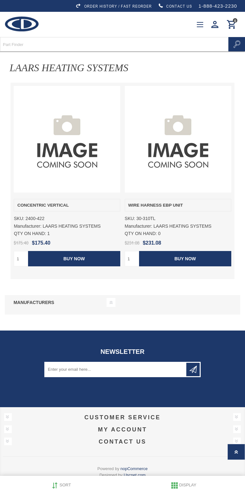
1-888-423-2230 (217, 6)
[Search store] (114, 44)
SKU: (19, 218)
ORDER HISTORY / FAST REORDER (113, 6)
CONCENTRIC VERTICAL (43, 205)
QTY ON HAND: (30, 233)
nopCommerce (134, 468)
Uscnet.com (135, 475)
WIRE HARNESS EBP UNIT (155, 205)
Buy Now (74, 258)
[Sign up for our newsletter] (115, 369)
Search (236, 44)
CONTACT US (175, 6)
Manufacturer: (27, 226)
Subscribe (193, 369)
